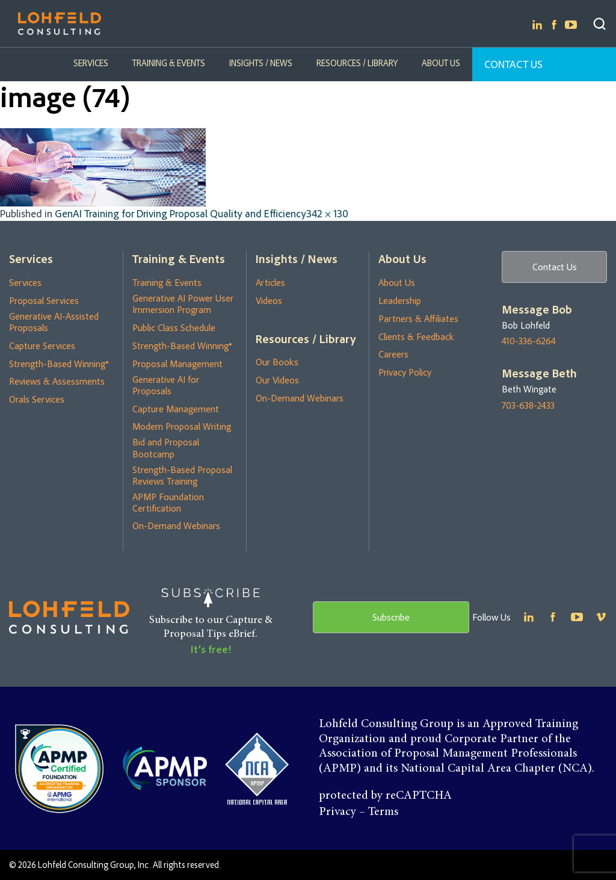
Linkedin (537, 25)
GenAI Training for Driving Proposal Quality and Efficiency (180, 213)
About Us (441, 63)
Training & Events (168, 63)
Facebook (554, 25)
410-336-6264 (529, 341)
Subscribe (391, 617)
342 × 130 (327, 213)
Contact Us (513, 63)
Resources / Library (357, 63)
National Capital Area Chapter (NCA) (496, 769)
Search (599, 23)
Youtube (571, 25)
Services (90, 63)
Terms (383, 812)
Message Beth (539, 373)
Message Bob (537, 309)
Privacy (337, 812)
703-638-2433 (528, 405)
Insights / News (260, 63)
